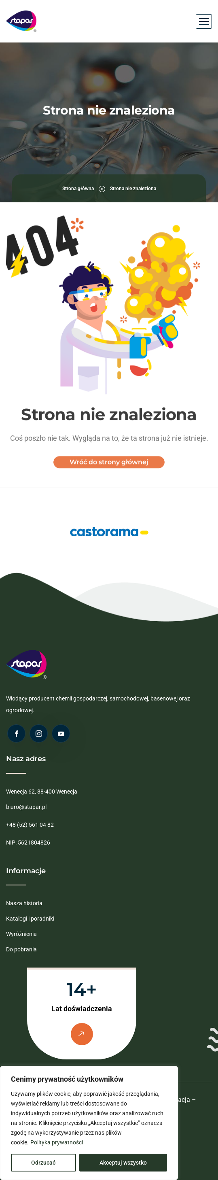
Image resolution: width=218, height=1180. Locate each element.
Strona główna (78, 188)
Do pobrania (21, 949)
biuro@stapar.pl (26, 807)
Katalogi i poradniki (30, 918)
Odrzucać (43, 1162)
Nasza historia (24, 903)
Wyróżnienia (21, 934)
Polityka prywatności (56, 1142)
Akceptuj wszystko (123, 1162)
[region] (89, 1123)
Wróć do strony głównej (109, 466)
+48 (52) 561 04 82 (30, 824)
